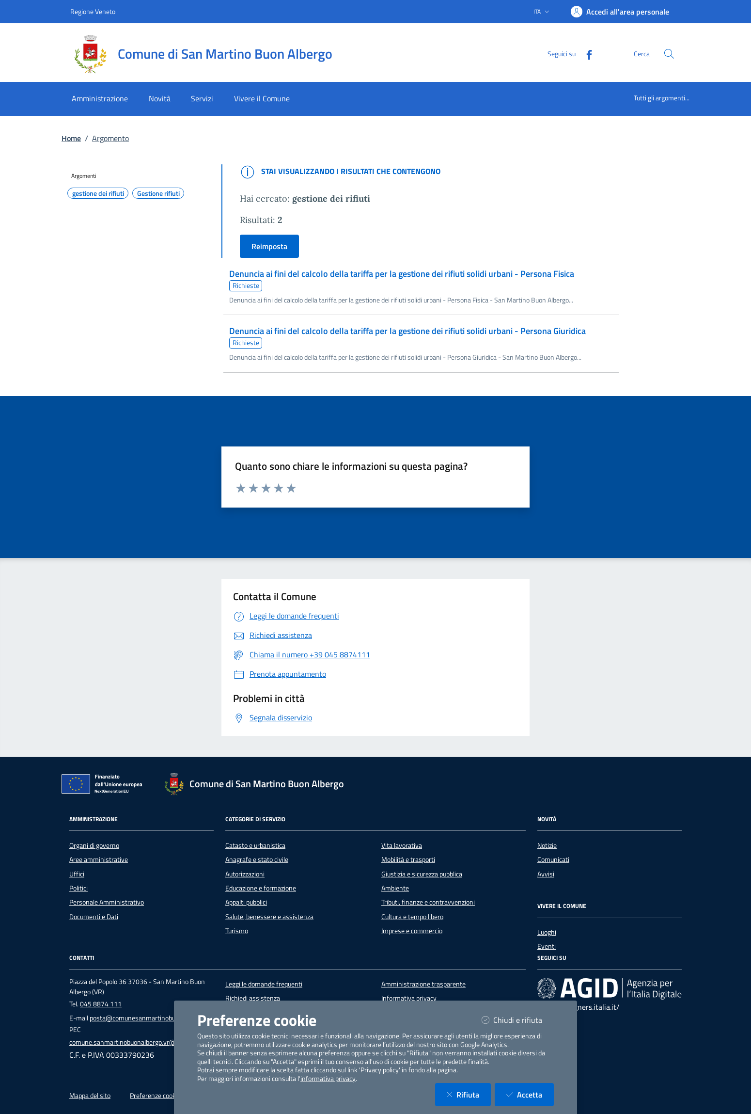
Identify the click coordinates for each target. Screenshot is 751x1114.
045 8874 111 (101, 1004)
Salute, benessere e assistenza (269, 916)
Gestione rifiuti (158, 193)
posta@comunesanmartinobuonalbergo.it (149, 1018)
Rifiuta (469, 1094)
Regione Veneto (92, 11)
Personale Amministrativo (106, 902)
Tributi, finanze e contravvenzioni (428, 902)
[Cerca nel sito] (669, 53)
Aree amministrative (98, 859)
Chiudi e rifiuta (518, 1020)
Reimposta (269, 246)
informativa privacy (328, 1078)
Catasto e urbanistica (255, 845)
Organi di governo (94, 845)
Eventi (546, 946)
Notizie (547, 845)
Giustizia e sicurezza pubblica (421, 874)
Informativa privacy (409, 998)
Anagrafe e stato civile (256, 859)
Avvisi (545, 874)
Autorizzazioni (245, 874)
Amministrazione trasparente (423, 984)
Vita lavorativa (401, 845)
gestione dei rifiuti (98, 193)
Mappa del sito (89, 1095)
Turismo (236, 930)
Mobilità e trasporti (408, 859)
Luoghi (546, 932)
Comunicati (553, 859)
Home (71, 138)
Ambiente (395, 888)
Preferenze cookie (155, 1095)
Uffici (76, 874)
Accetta (530, 1094)
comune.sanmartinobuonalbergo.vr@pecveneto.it (140, 1042)
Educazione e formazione (260, 888)
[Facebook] (585, 53)
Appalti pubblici (246, 902)
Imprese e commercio (411, 930)
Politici (78, 888)
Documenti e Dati (93, 916)
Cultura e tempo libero (412, 916)
